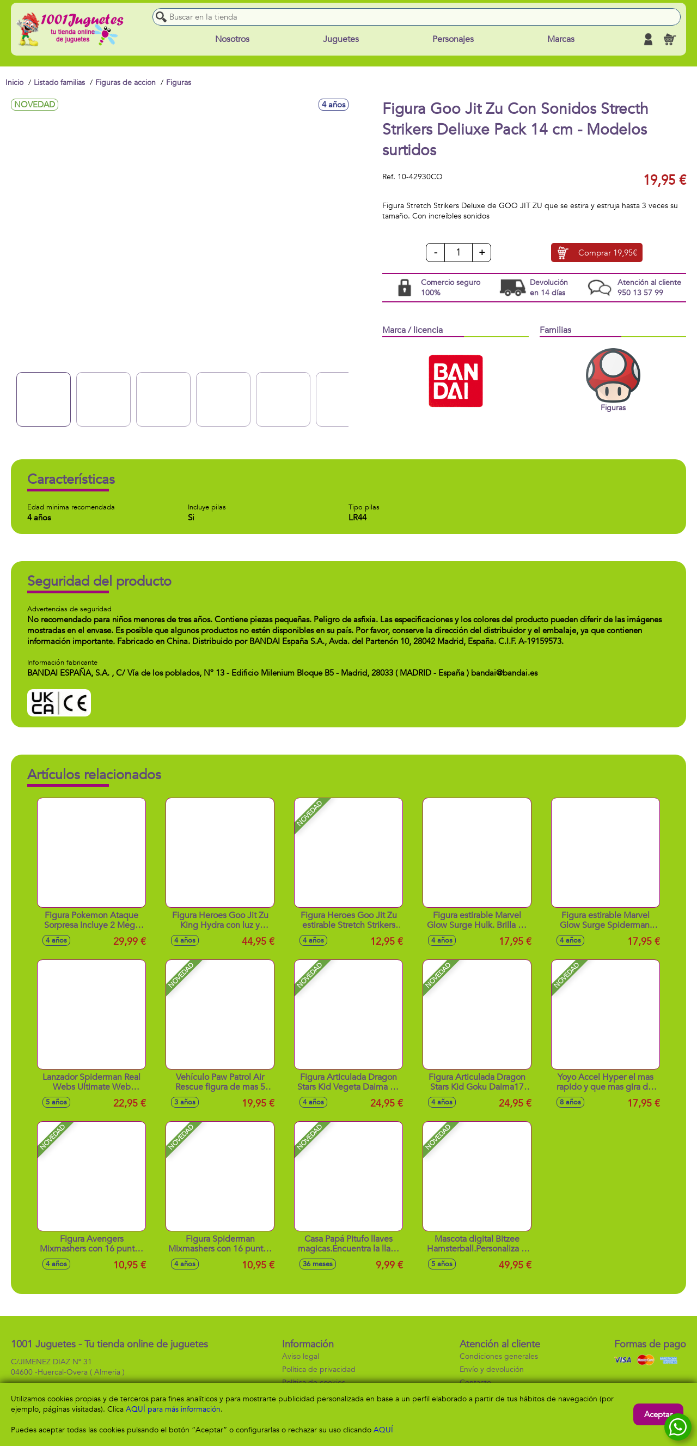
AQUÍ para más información (173, 1409)
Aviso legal (300, 1356)
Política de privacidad (319, 1369)
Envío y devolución (492, 1369)
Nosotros (232, 39)
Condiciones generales (499, 1356)
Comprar (607, 252)
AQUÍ (383, 1430)
